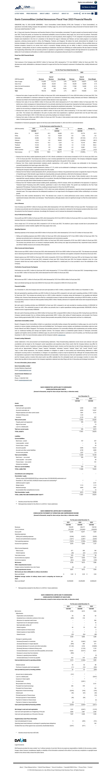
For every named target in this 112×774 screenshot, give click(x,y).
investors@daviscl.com (25, 370)
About (21, 767)
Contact (55, 13)
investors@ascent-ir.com (25, 380)
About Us (65, 13)
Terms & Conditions (57, 767)
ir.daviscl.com (61, 335)
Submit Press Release (44, 767)
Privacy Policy (82, 767)
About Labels (45, 13)
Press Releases (31, 13)
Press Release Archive (31, 767)
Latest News (19, 13)
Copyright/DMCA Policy (70, 767)
